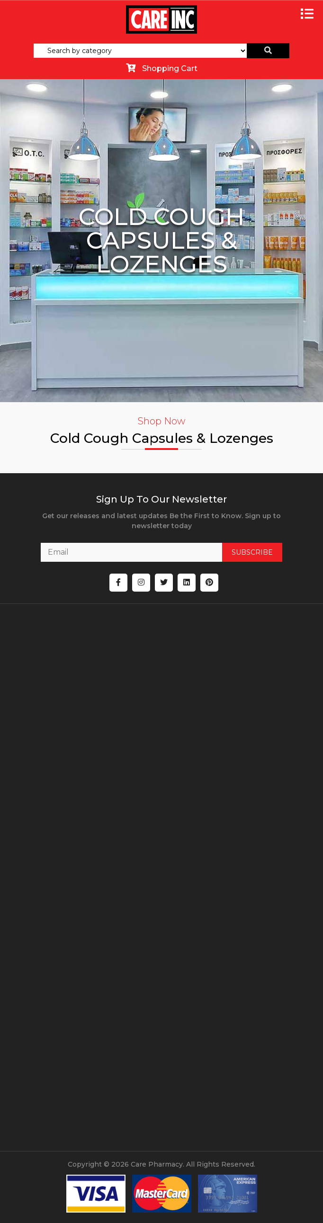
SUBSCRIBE (252, 552)
